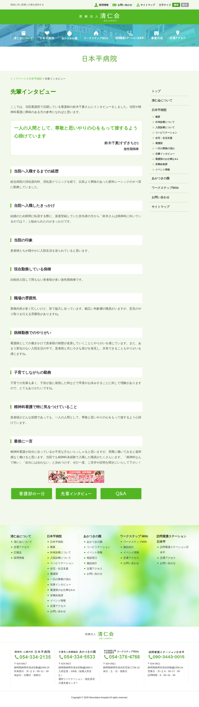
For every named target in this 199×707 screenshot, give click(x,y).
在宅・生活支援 (163, 138)
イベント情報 (162, 169)
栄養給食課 (161, 164)
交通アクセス (58, 605)
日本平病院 (35, 78)
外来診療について (165, 122)
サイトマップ (147, 5)
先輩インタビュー (165, 153)
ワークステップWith (165, 187)
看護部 (159, 143)
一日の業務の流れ (165, 148)
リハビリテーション (166, 132)
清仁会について (162, 100)
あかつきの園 (160, 178)
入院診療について (165, 127)
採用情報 (104, 5)
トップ (156, 91)
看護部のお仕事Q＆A (166, 159)
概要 (157, 116)
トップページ (18, 78)
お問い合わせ (125, 5)
